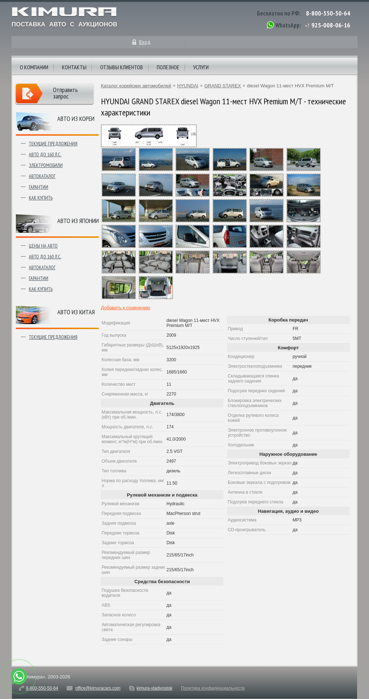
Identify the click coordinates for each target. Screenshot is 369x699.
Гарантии (38, 187)
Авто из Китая (76, 312)
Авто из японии (78, 221)
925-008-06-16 (330, 25)
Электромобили (46, 165)
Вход (145, 41)
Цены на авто (43, 246)
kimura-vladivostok (154, 688)
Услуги (201, 67)
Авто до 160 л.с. (45, 154)
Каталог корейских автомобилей (136, 85)
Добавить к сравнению (125, 307)
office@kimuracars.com (97, 688)
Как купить (41, 198)
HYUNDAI (188, 85)
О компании (34, 67)
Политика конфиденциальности (213, 688)
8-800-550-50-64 (328, 13)
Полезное (168, 67)
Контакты (74, 67)
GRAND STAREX (222, 85)
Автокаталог (42, 176)
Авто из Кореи (75, 118)
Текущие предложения (53, 143)
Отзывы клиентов (121, 67)
